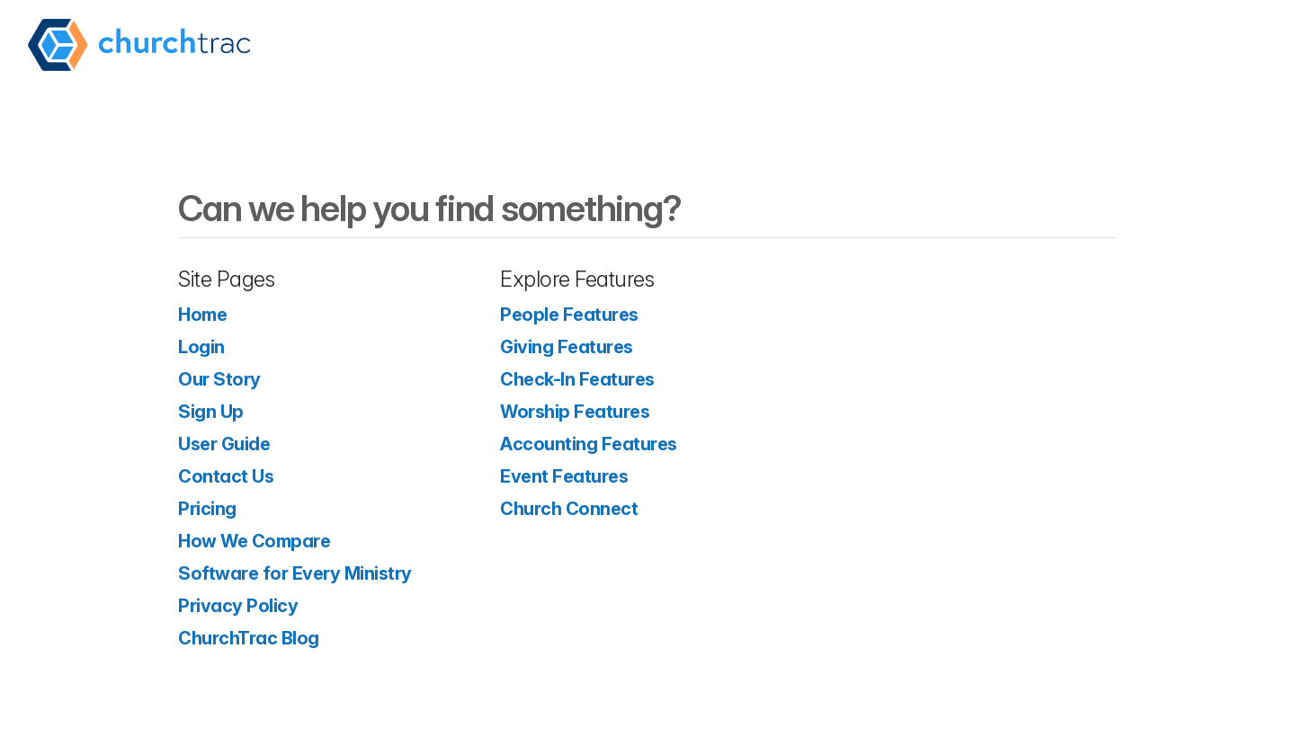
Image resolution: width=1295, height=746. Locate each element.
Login (201, 347)
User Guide (224, 444)
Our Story (219, 379)
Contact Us (225, 476)
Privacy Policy (238, 606)
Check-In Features (577, 379)
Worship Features (574, 411)
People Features (569, 314)
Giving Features (566, 347)
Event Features (564, 476)
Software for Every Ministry (295, 573)
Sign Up (211, 411)
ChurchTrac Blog (248, 638)
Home (202, 314)
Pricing (207, 509)
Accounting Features (588, 444)
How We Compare (254, 541)
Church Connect (569, 509)
